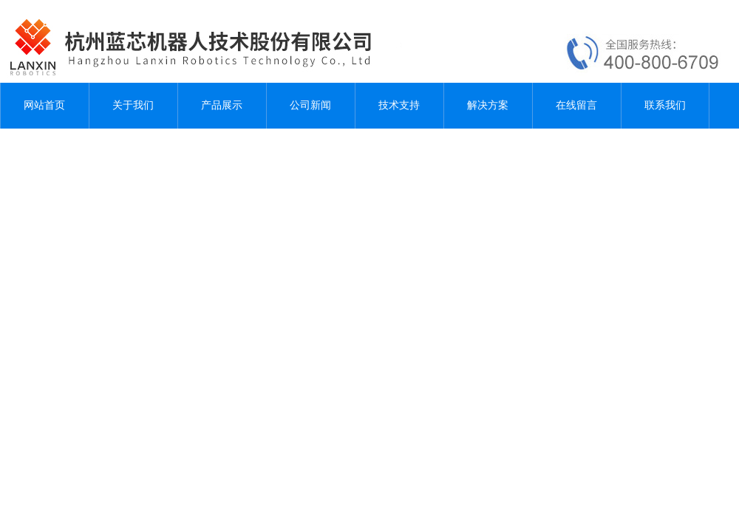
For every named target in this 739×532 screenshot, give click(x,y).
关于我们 (133, 105)
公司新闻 (310, 105)
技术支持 (399, 105)
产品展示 (221, 105)
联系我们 (665, 105)
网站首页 (44, 105)
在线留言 (576, 105)
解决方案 (487, 105)
